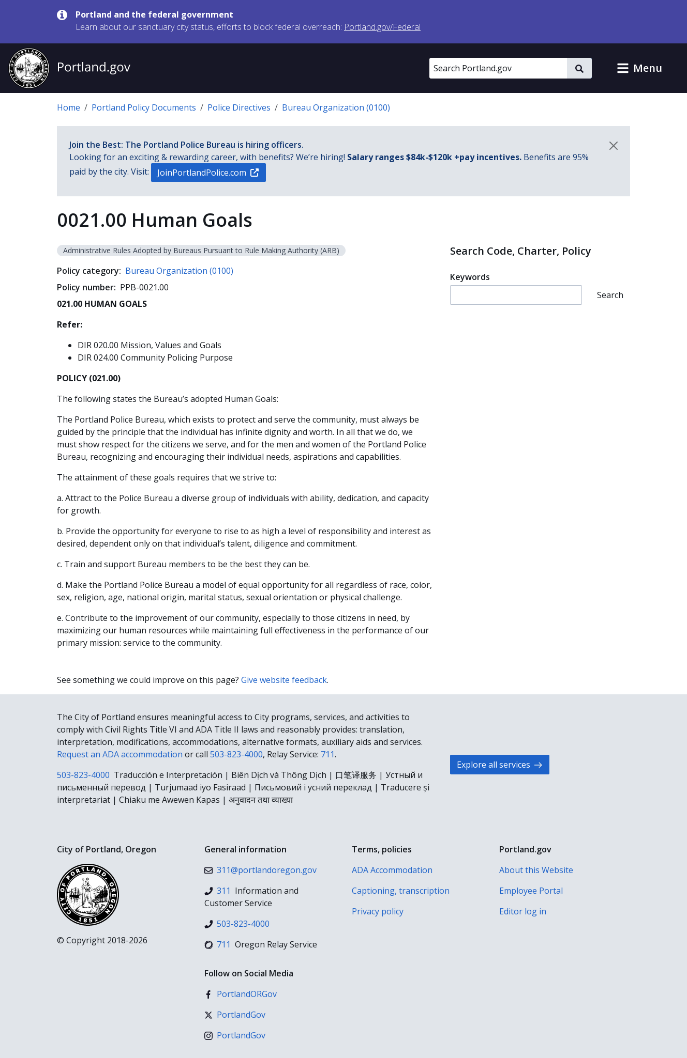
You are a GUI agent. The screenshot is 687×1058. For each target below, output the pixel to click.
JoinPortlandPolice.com (208, 172)
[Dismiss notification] (613, 145)
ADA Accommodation (392, 870)
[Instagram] (234, 1035)
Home (68, 107)
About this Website (536, 870)
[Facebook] (240, 994)
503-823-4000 (236, 754)
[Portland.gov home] (69, 68)
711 (328, 754)
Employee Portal (531, 890)
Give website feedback (284, 680)
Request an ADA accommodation (120, 754)
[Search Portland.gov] (498, 68)
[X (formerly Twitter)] (234, 1014)
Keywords (470, 277)
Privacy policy (378, 911)
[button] (639, 68)
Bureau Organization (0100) (336, 107)
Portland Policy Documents (144, 107)
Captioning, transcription (401, 890)
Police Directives (239, 107)
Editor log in (522, 911)
